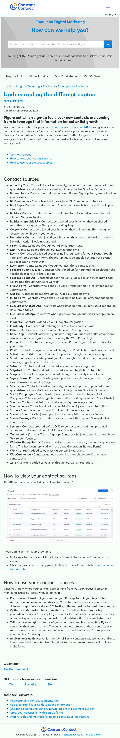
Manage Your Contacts (73, 86)
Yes (11, 684)
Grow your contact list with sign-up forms (36, 712)
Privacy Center (93, 734)
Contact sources (20, 154)
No (50, 684)
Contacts (49, 86)
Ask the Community (17, 669)
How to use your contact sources (31, 162)
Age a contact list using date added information (41, 704)
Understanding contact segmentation (34, 700)
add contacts (54, 127)
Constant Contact (72, 734)
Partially (30, 684)
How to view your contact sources (32, 158)
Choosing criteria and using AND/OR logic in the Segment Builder (52, 708)
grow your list (78, 127)
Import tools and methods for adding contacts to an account (49, 716)
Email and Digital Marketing (22, 86)
